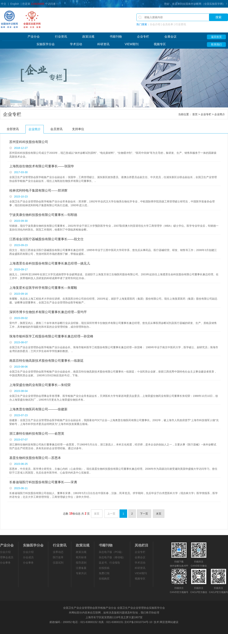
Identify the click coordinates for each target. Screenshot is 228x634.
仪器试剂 (58, 562)
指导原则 (81, 562)
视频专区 (160, 44)
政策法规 (88, 36)
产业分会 (34, 36)
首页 (195, 114)
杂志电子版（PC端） (111, 551)
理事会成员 (6, 557)
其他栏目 (141, 545)
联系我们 (216, 44)
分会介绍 (5, 551)
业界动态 (58, 551)
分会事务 (5, 562)
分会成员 (28, 557)
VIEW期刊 (132, 44)
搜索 (218, 17)
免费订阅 (104, 573)
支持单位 (78, 129)
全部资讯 (13, 129)
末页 (158, 513)
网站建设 (173, 622)
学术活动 (76, 44)
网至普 (164, 622)
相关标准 (81, 557)
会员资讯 (56, 129)
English (14, 3)
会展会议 (170, 36)
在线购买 (104, 578)
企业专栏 (143, 36)
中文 (3, 3)
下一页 (144, 513)
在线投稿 (104, 567)
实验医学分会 (45, 44)
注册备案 (81, 567)
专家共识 (81, 573)
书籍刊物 (116, 36)
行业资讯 (61, 36)
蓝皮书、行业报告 (109, 562)
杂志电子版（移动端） (112, 557)
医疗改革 (58, 557)
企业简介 (34, 129)
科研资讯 (103, 44)
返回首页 (216, 36)
